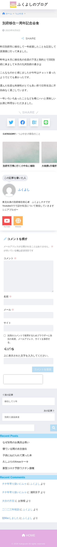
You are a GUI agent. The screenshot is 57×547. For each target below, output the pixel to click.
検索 (53, 427)
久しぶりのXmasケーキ (15, 461)
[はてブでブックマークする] (34, 122)
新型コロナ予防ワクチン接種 (18, 468)
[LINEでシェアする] (46, 122)
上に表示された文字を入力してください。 (27, 355)
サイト (7, 323)
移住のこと (34, 134)
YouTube (6, 227)
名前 (8, 296)
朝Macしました (10, 518)
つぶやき (22, 134)
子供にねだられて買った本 (17, 455)
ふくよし (35, 483)
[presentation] (23, 379)
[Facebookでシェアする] (23, 122)
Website (18, 227)
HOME (28, 535)
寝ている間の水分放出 (15, 449)
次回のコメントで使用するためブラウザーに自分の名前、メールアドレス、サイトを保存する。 (29, 339)
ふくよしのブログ (29, 4)
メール (9, 309)
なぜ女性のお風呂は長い (16, 442)
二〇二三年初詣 (10, 509)
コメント (10, 258)
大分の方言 (8, 501)
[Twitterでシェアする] (11, 122)
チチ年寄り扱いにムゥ (14, 483)
